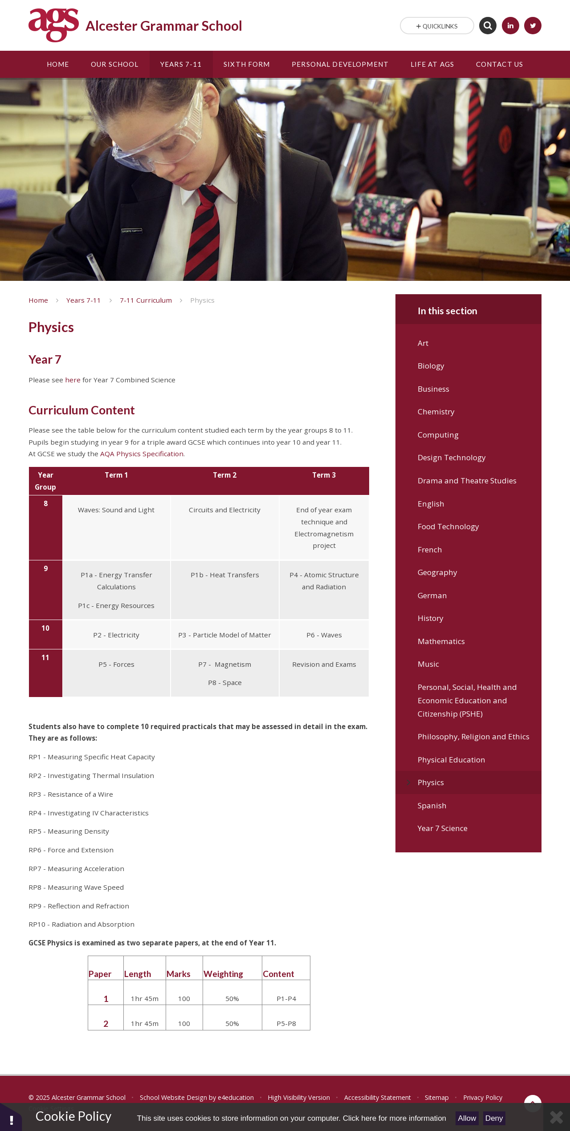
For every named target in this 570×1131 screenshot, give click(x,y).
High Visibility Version (299, 1097)
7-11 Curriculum (146, 300)
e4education (236, 1097)
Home (38, 300)
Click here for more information (394, 1118)
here (73, 379)
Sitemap (437, 1097)
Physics (202, 300)
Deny (494, 1118)
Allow (467, 1118)
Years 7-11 (83, 300)
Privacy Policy (482, 1097)
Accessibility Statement (377, 1097)
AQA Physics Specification (141, 453)
